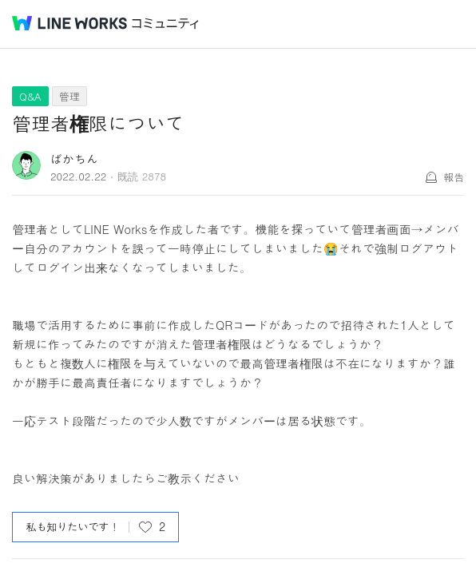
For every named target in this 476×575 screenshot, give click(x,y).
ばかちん (74, 158)
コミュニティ (165, 24)
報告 (453, 176)
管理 (69, 96)
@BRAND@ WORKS (69, 23)
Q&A (30, 96)
